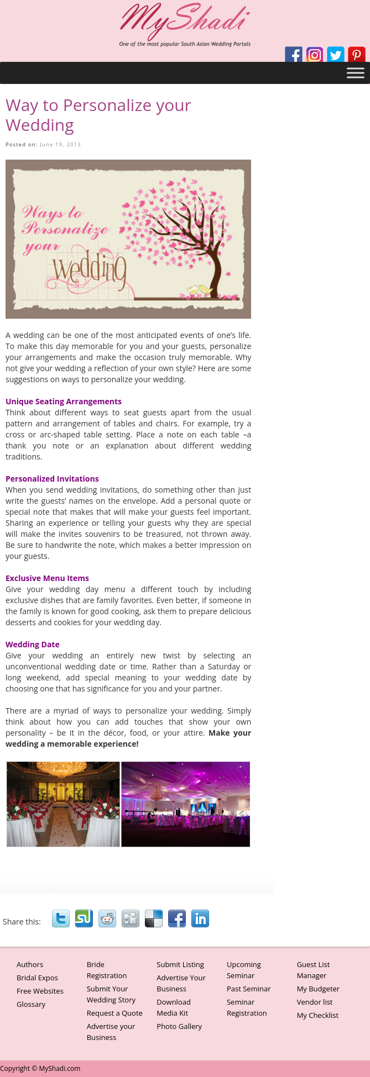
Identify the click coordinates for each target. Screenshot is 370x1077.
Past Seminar (249, 989)
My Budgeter (318, 989)
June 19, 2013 (60, 144)
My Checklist (318, 1015)
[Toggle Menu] (355, 72)
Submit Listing (180, 964)
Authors (30, 964)
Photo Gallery (179, 1026)
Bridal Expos (37, 978)
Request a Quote (115, 1013)
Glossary (31, 1004)
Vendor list (315, 1002)
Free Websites (40, 991)
